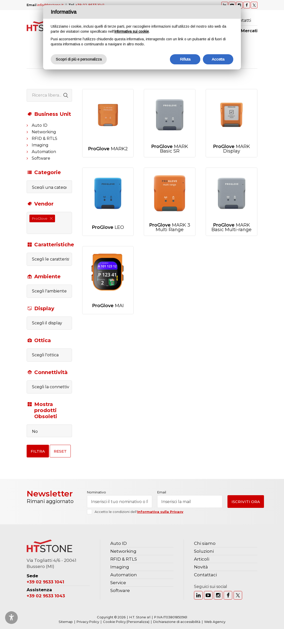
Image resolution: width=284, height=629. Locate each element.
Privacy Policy (88, 622)
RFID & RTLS (44, 138)
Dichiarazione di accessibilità (176, 622)
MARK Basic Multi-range (231, 227)
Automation (44, 151)
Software (41, 158)
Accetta (218, 59)
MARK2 (108, 149)
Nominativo (96, 492)
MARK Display (231, 149)
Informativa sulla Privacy (160, 512)
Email (161, 492)
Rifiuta (185, 59)
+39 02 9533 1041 (90, 5)
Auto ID (39, 125)
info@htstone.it (50, 5)
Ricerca (254, 20)
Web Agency (214, 622)
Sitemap (66, 622)
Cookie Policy (114, 622)
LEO (108, 227)
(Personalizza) (138, 622)
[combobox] (49, 223)
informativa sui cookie (131, 31)
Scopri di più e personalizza (79, 59)
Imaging (40, 145)
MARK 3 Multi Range (169, 227)
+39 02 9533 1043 (46, 595)
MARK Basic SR (169, 149)
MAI (108, 305)
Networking (44, 132)
